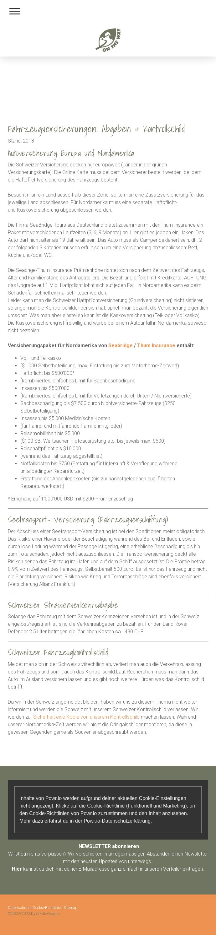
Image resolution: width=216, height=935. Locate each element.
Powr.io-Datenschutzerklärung (117, 821)
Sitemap (71, 907)
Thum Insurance (156, 346)
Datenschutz (19, 907)
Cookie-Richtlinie (106, 805)
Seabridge (120, 346)
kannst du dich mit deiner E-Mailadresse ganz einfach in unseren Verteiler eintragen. (108, 869)
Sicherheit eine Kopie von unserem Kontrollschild (86, 717)
